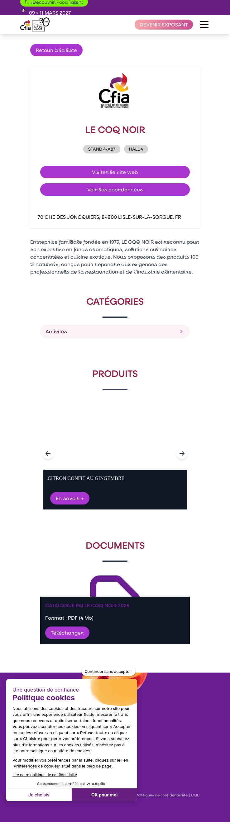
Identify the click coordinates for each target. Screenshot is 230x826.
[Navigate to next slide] (182, 453)
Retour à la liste (56, 50)
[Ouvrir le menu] (204, 24)
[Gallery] (115, 453)
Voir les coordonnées (115, 189)
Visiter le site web (115, 172)
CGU (195, 794)
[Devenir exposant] (164, 25)
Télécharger (67, 632)
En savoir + (70, 498)
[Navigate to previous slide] (48, 453)
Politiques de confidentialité (162, 794)
